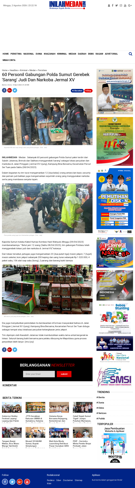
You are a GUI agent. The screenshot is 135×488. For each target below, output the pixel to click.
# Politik (101, 418)
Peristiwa (42, 70)
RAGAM (99, 54)
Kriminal (23, 70)
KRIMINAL (62, 54)
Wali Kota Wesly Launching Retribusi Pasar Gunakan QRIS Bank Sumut (59, 445)
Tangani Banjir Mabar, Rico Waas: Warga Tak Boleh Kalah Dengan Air (10, 445)
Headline (14, 70)
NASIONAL (28, 54)
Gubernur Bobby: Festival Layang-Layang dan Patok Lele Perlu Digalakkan (10, 421)
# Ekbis (100, 408)
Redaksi (50, 480)
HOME (6, 54)
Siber (58, 480)
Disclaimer (68, 480)
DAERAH (82, 54)
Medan (32, 70)
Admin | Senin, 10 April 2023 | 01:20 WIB (15, 85)
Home (5, 70)
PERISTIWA (16, 54)
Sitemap (78, 480)
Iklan (49, 483)
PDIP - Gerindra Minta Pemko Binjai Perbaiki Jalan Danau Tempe (82, 445)
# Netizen (101, 413)
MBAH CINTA (9, 60)
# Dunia (100, 402)
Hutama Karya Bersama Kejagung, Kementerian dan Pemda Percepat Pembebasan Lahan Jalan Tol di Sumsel (58, 422)
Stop (88, 90)
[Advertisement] (67, 30)
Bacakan (77, 90)
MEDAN (72, 54)
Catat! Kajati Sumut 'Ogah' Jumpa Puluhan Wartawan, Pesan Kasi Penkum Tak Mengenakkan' (82, 421)
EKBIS (91, 54)
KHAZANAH (49, 54)
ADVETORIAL (111, 54)
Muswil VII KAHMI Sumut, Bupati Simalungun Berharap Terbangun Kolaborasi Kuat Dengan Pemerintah (35, 447)
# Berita (101, 397)
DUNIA (39, 54)
